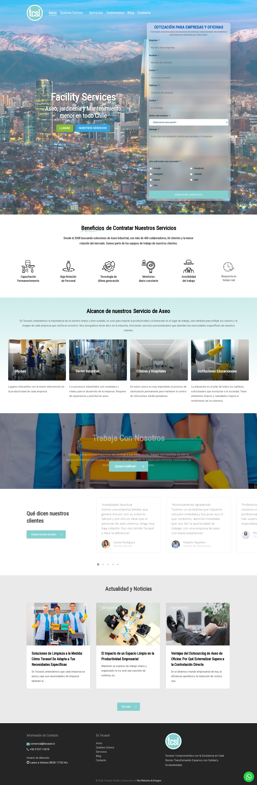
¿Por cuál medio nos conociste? (165, 161)
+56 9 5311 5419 (39, 749)
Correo (153, 70)
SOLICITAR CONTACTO (188, 194)
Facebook (197, 168)
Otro (154, 185)
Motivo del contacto (159, 115)
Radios (155, 180)
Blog (98, 756)
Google (155, 168)
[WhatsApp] (249, 777)
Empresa (154, 40)
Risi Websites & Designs (149, 780)
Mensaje (154, 129)
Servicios (101, 751)
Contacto (101, 760)
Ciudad (153, 100)
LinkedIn (196, 174)
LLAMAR (64, 128)
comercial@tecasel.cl (42, 743)
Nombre (154, 55)
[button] (128, 707)
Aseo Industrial (40, 608)
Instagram (156, 174)
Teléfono (154, 85)
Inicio (99, 743)
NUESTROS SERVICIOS (93, 128)
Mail (194, 180)
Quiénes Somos (105, 747)
